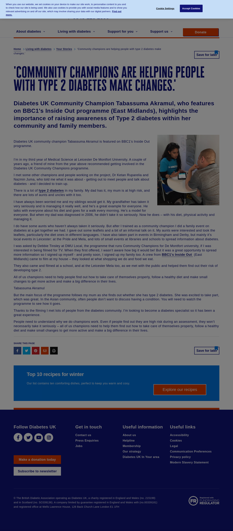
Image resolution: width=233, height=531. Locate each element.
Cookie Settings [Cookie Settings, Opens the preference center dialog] (165, 6)
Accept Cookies (191, 6)
